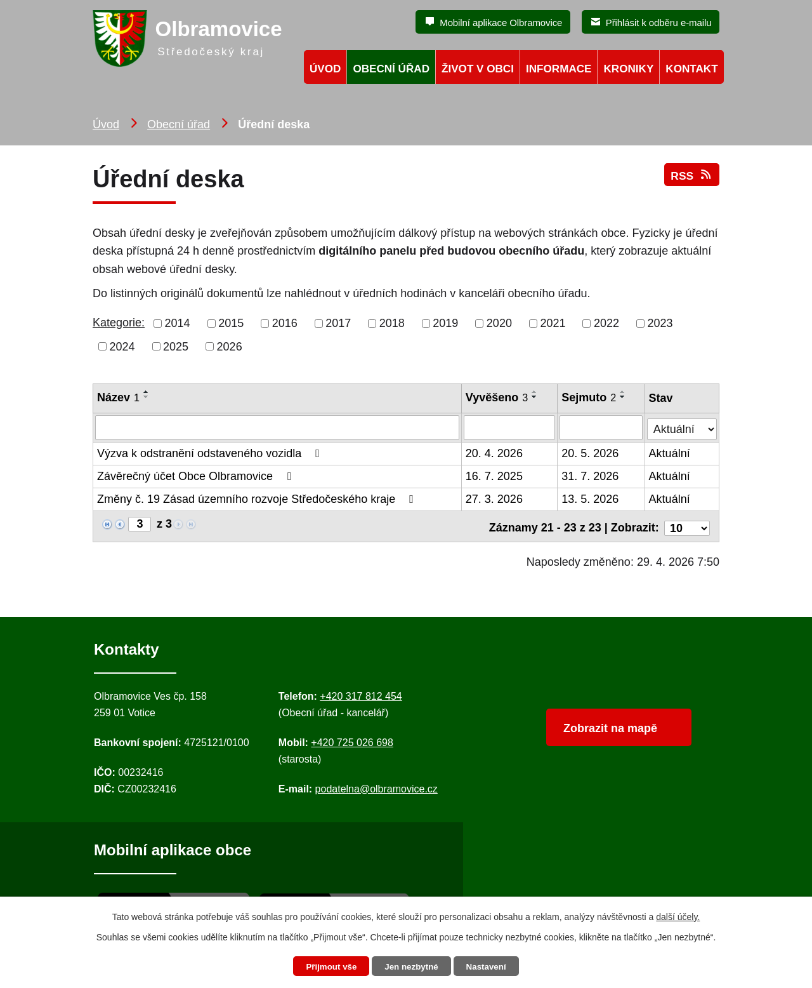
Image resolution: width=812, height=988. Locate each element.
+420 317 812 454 (361, 692)
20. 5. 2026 (590, 452)
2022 (606, 323)
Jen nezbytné (412, 966)
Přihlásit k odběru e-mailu (659, 22)
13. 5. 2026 (590, 498)
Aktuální (670, 452)
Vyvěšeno (497, 397)
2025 (175, 346)
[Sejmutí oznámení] (601, 427)
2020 (499, 323)
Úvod (106, 124)
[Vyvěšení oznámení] (509, 427)
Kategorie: (119, 322)
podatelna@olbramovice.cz (376, 785)
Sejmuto (589, 397)
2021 (552, 323)
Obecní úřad (178, 124)
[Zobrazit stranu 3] (139, 523)
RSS (691, 179)
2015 (231, 323)
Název (118, 397)
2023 (660, 323)
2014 (177, 323)
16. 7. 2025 (494, 475)
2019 (445, 323)
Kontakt (691, 69)
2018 (392, 323)
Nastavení (490, 966)
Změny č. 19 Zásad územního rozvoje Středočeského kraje (258, 498)
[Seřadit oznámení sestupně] (147, 396)
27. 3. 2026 (494, 498)
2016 (285, 323)
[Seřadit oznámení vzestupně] (147, 391)
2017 (338, 323)
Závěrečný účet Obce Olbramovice (196, 475)
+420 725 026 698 (352, 738)
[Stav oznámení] (682, 425)
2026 (229, 346)
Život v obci (478, 69)
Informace (559, 69)
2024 (122, 346)
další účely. (678, 916)
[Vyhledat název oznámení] (277, 427)
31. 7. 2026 (590, 475)
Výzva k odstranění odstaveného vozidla (211, 452)
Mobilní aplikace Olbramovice (501, 22)
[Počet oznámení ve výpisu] (687, 523)
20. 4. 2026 (494, 452)
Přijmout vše (328, 966)
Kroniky (628, 69)
